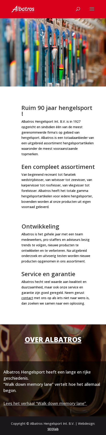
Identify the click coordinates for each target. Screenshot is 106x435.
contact (27, 298)
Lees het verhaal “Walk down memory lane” (45, 403)
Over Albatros (53, 339)
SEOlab (53, 429)
